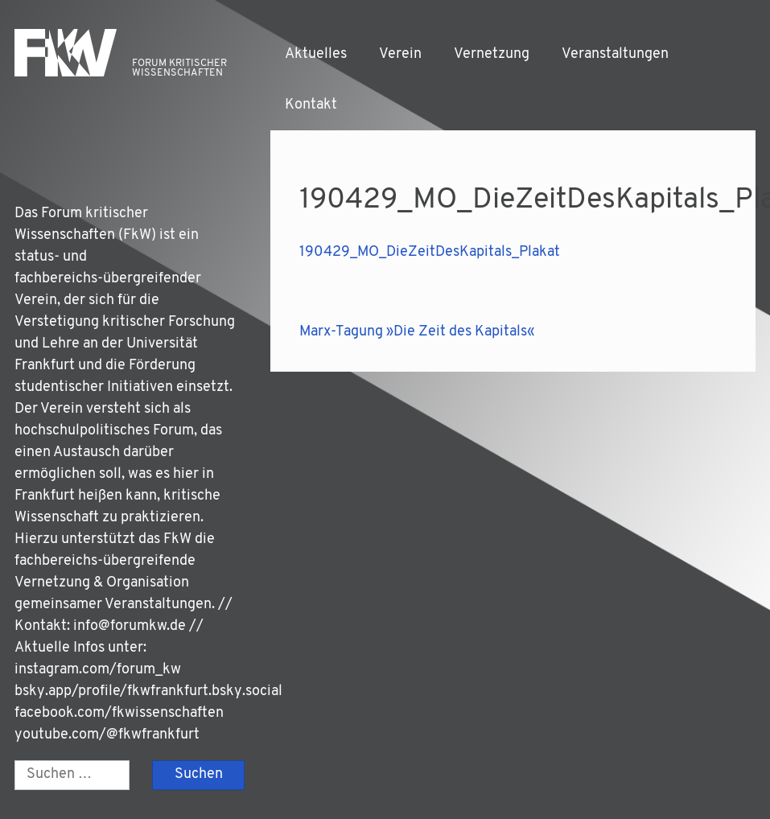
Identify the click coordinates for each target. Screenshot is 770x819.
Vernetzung (491, 54)
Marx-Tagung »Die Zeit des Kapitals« (416, 332)
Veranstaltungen (615, 54)
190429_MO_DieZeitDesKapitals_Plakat (429, 252)
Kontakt (311, 105)
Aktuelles (316, 54)
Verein (400, 54)
